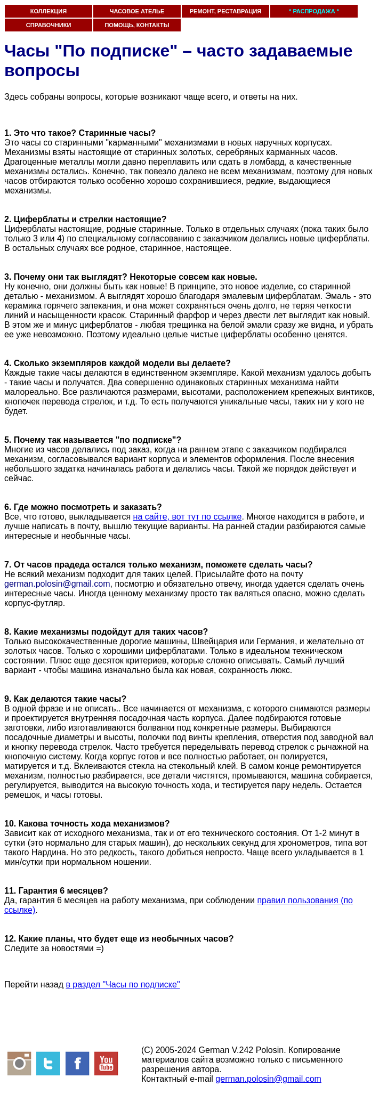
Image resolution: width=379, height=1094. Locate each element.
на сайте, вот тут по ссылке (187, 516)
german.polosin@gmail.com (268, 1078)
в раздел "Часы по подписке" (123, 984)
